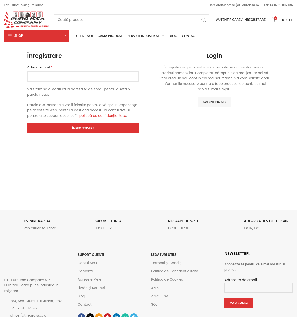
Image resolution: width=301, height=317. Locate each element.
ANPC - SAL (160, 296)
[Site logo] (26, 19)
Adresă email (39, 67)
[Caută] (131, 19)
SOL (154, 304)
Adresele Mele (90, 279)
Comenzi (85, 271)
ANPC (155, 287)
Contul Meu (87, 262)
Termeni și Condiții (166, 262)
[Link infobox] (38, 226)
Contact (85, 304)
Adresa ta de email (258, 283)
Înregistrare (83, 128)
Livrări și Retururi (91, 287)
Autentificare (214, 102)
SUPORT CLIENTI (91, 254)
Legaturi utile (163, 254)
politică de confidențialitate (102, 115)
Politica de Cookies (167, 279)
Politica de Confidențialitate (174, 271)
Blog (81, 296)
